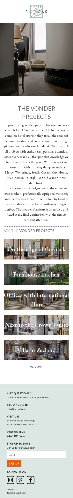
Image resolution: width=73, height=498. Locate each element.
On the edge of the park (36, 249)
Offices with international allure (36, 299)
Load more (36, 367)
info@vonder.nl (16, 409)
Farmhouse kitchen (36, 274)
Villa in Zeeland (36, 350)
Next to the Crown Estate (36, 325)
